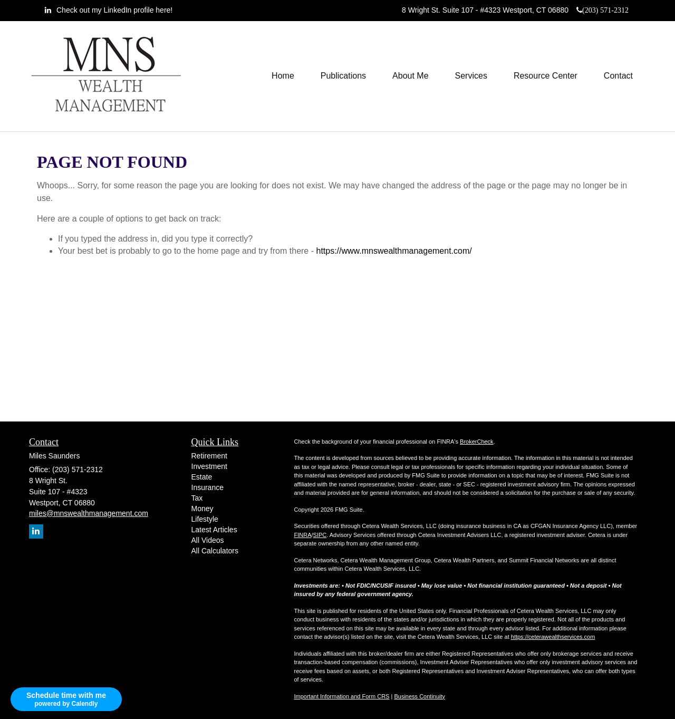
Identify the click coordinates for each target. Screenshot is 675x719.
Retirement (209, 456)
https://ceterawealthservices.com (553, 637)
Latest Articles (214, 529)
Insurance (207, 487)
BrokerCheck (477, 441)
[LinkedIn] (108, 10)
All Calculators (214, 551)
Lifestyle (204, 519)
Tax (197, 498)
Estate (202, 477)
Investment (209, 466)
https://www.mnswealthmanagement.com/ (393, 250)
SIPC (320, 535)
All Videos (207, 540)
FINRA (303, 535)
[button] (343, 76)
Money (202, 508)
